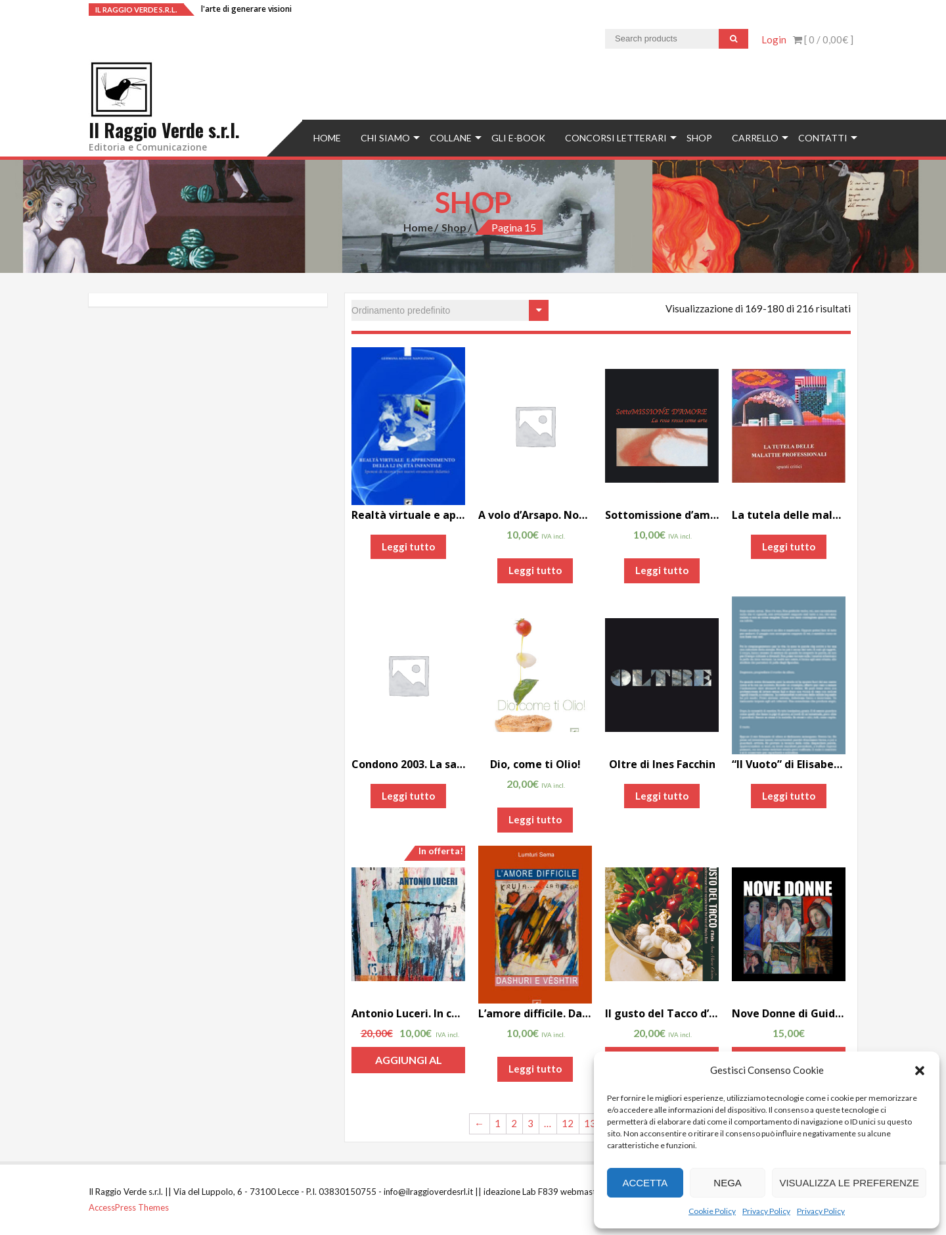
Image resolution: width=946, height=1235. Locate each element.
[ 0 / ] (823, 39)
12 (568, 1123)
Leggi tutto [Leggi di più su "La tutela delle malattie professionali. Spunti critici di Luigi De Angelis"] (788, 546)
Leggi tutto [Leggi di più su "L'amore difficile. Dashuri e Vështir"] (535, 1069)
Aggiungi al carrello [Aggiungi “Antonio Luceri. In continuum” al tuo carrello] (408, 1063)
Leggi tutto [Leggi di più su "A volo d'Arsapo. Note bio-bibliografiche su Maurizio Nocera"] (535, 570)
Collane (451, 137)
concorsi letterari (616, 137)
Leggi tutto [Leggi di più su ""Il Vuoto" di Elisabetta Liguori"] (788, 796)
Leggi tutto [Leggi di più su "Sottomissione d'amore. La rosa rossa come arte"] (661, 570)
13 (590, 1123)
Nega (727, 1182)
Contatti (822, 137)
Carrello (755, 137)
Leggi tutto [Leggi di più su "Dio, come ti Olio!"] (535, 819)
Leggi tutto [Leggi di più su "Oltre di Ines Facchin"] (661, 796)
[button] (919, 1070)
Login (773, 39)
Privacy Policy (766, 1211)
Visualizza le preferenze (849, 1182)
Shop (699, 137)
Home (327, 137)
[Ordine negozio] (450, 310)
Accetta (644, 1182)
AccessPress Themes (129, 1207)
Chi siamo (385, 137)
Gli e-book (518, 137)
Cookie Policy (712, 1211)
